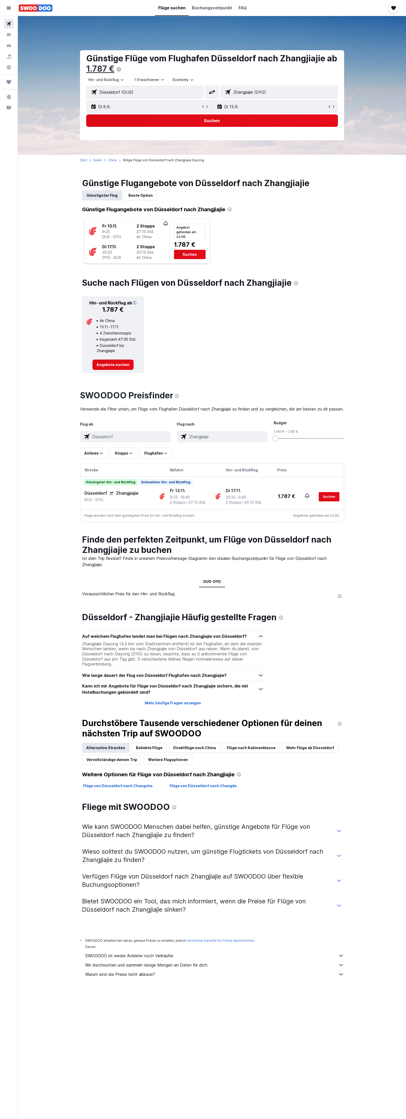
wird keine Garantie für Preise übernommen (220, 940)
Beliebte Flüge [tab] (149, 747)
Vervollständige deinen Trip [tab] (111, 759)
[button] (9, 8)
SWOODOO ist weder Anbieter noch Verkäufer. (214, 956)
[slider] (275, 438)
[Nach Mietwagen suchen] (9, 45)
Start (83, 160)
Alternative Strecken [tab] (105, 747)
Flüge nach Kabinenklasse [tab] (251, 747)
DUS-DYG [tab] (212, 581)
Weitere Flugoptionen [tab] (168, 759)
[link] (113, 365)
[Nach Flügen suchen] (9, 24)
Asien (97, 160)
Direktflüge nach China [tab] (194, 747)
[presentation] (119, 69)
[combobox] (106, 79)
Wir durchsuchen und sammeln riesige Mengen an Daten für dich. (214, 965)
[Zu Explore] (9, 67)
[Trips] (9, 82)
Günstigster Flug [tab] (102, 195)
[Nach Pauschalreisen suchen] (9, 56)
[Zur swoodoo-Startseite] (36, 8)
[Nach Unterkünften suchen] (9, 35)
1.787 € (100, 69)
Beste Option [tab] (140, 195)
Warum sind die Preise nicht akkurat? (214, 974)
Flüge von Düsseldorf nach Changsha (118, 786)
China (112, 160)
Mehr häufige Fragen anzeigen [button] (173, 703)
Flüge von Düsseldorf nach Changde (203, 786)
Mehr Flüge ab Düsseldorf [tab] (310, 747)
